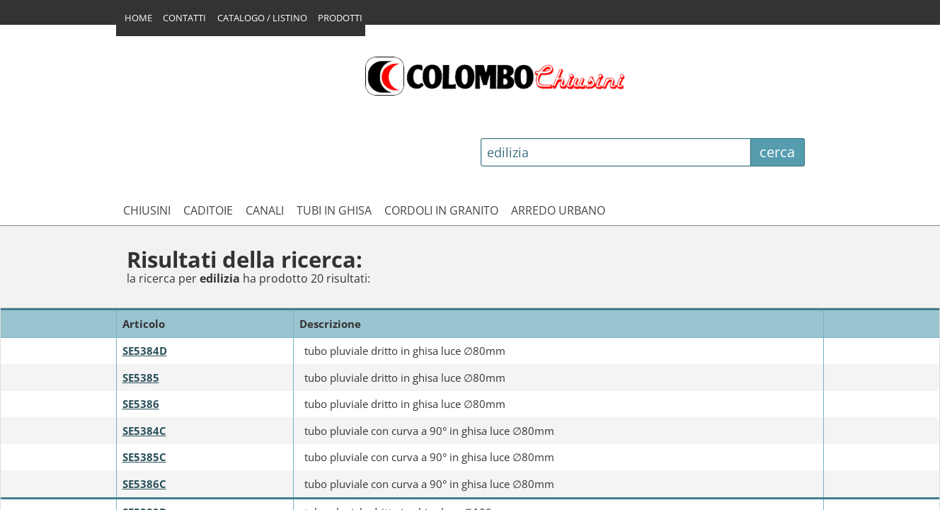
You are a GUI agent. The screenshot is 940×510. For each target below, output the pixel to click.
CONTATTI (190, 12)
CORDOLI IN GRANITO (441, 129)
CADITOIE (208, 129)
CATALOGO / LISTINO (273, 12)
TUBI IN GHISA (334, 129)
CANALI (265, 129)
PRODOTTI (357, 12)
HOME (138, 12)
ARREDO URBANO (558, 129)
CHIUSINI (147, 129)
